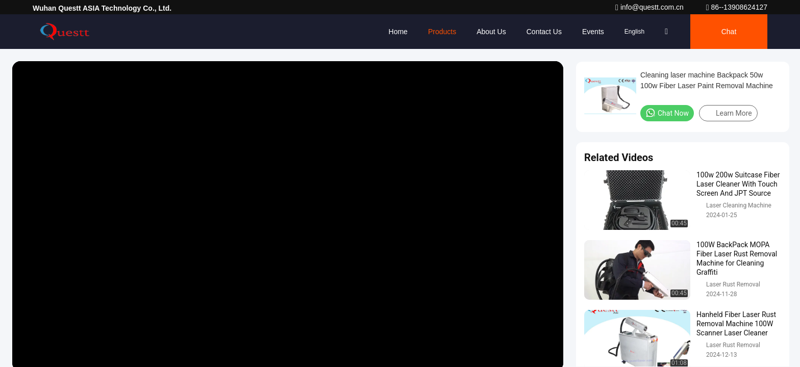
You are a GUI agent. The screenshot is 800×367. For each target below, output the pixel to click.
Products (442, 32)
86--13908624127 (736, 7)
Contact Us (544, 32)
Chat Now (667, 113)
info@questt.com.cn (650, 7)
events (593, 32)
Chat (729, 32)
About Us (491, 32)
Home (398, 32)
